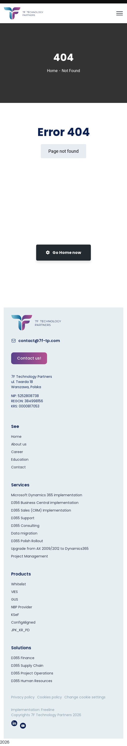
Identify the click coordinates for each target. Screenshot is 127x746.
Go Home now (63, 252)
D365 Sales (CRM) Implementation (41, 510)
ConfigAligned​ (23, 622)
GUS (14, 599)
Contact (18, 467)
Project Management (29, 556)
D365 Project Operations (32, 673)
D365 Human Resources (31, 680)
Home (52, 70)
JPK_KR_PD (20, 630)
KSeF (15, 614)
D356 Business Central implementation (44, 502)
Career (17, 451)
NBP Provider (21, 607)
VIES (14, 591)
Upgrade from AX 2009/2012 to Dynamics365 (50, 548)
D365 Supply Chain (27, 665)
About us (18, 444)
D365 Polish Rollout (27, 540)
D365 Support (22, 518)
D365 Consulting (25, 525)
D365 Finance (22, 657)
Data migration (24, 533)
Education (19, 459)
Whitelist (18, 584)
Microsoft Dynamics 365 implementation (46, 495)
